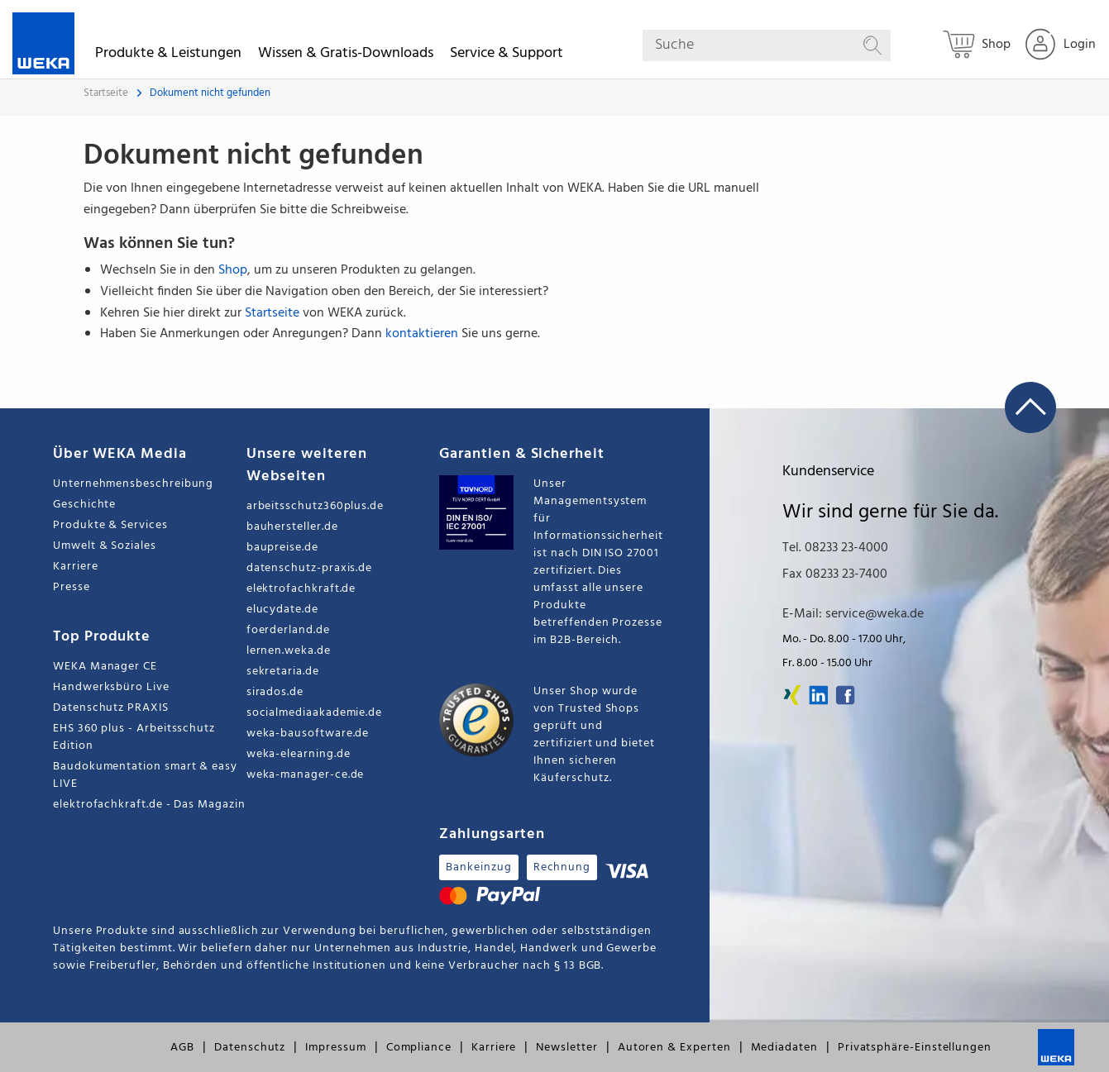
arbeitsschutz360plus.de (315, 506)
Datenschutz (249, 1047)
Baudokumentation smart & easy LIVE (145, 775)
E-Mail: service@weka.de (853, 614)
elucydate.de (282, 609)
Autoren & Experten (674, 1047)
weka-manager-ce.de (305, 775)
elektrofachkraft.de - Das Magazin (149, 804)
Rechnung (561, 867)
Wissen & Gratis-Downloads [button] (345, 55)
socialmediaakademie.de (314, 713)
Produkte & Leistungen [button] (168, 55)
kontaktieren (421, 334)
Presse (71, 587)
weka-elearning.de (298, 754)
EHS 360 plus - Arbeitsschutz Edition (134, 737)
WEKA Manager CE (105, 666)
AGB (182, 1047)
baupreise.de (282, 547)
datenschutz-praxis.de (309, 568)
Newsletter (566, 1047)
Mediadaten (784, 1047)
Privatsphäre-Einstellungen (915, 1047)
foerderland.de (288, 630)
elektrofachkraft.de (301, 589)
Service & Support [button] (506, 55)
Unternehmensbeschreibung (133, 484)
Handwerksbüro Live (111, 687)
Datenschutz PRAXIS (111, 708)
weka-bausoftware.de (308, 733)
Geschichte (84, 504)
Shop (232, 270)
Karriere (75, 566)
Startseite (106, 93)
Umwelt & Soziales (104, 546)
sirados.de (275, 692)
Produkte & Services (110, 525)
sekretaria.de (282, 671)
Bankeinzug (478, 867)
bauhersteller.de (292, 527)
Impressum (335, 1047)
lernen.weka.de (288, 651)
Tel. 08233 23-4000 (835, 548)
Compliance (419, 1047)
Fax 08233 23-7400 (834, 574)
